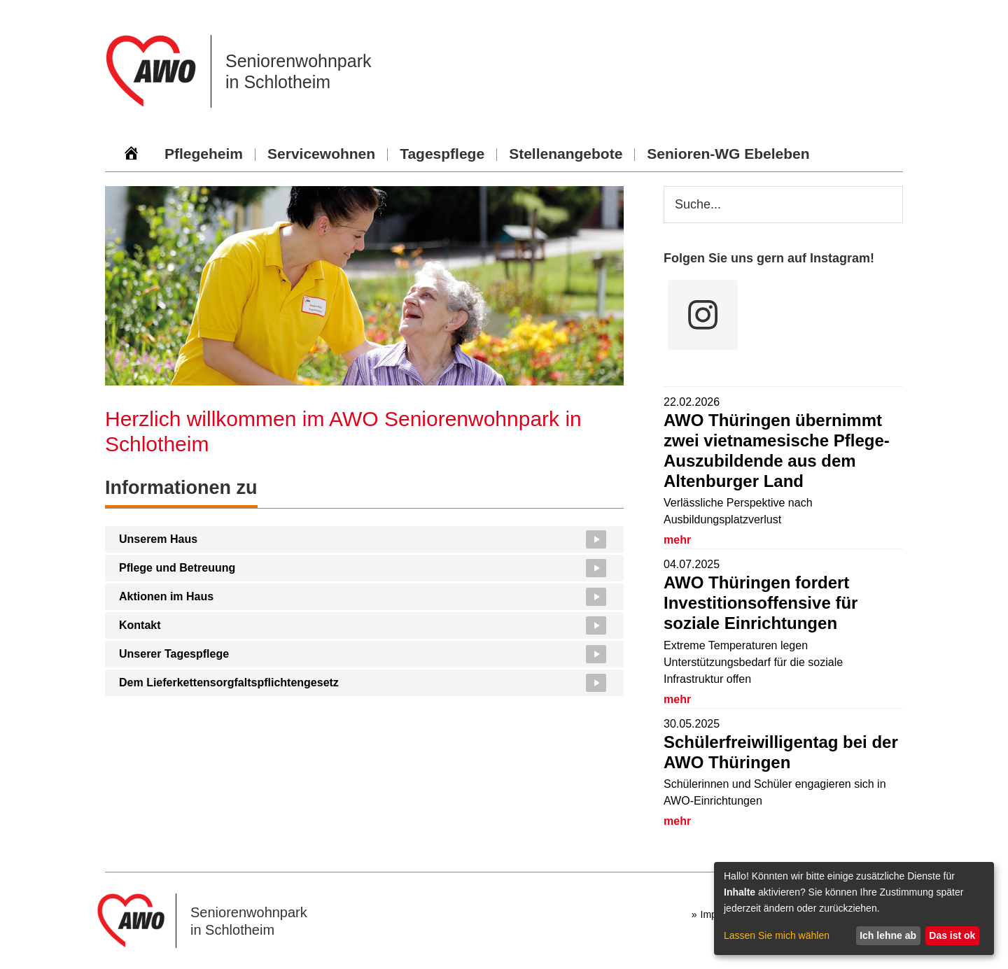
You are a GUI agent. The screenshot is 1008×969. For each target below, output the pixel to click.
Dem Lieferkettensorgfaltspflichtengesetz (229, 682)
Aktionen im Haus (166, 596)
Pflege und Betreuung (177, 568)
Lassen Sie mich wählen (777, 935)
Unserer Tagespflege (174, 654)
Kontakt (140, 625)
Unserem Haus (158, 539)
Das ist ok (952, 935)
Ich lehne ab (888, 935)
